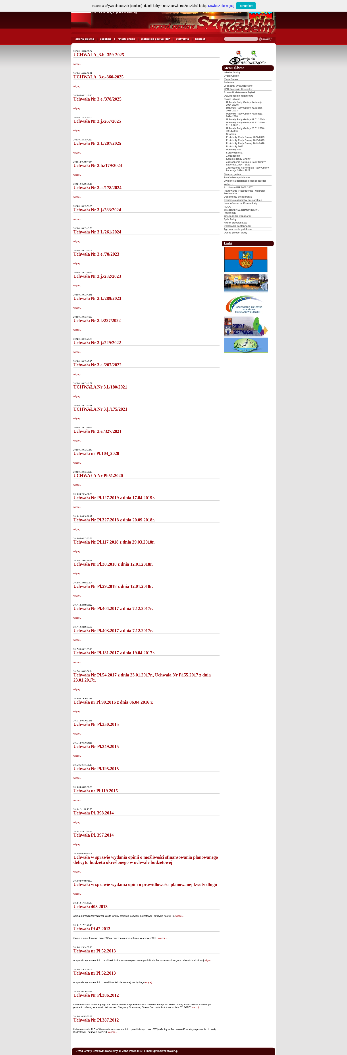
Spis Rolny (230, 219)
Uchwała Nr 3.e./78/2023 (96, 254)
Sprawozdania (234, 152)
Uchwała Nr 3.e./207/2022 (97, 364)
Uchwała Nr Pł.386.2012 (96, 995)
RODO (227, 206)
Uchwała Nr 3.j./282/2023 (97, 276)
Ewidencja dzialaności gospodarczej (245, 180)
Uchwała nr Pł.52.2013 (94, 950)
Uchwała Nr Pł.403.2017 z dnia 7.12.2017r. (113, 630)
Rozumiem (246, 6)
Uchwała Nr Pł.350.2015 (96, 724)
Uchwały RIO (233, 149)
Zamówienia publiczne (237, 177)
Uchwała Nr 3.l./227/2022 (97, 320)
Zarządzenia (233, 155)
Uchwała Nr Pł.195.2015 (96, 768)
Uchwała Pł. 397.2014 (93, 835)
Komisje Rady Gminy (238, 158)
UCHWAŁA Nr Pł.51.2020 (98, 475)
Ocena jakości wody (235, 232)
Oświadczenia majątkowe (238, 95)
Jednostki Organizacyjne (238, 85)
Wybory (228, 184)
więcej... (77, 64)
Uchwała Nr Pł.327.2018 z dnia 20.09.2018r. (114, 519)
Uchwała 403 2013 (90, 906)
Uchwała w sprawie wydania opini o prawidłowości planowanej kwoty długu (145, 884)
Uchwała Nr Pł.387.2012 (96, 1020)
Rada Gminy (231, 79)
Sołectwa (229, 82)
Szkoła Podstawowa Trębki (239, 92)
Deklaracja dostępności (237, 226)
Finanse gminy (232, 174)
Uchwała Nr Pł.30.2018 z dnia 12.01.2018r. (113, 564)
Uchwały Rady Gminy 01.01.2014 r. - (246, 119)
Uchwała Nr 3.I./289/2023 (97, 298)
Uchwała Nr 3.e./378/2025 (97, 99)
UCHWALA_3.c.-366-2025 (98, 76)
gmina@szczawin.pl (165, 1051)
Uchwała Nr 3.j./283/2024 (97, 209)
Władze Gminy (232, 72)
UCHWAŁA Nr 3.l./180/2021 (100, 387)
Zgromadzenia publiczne (238, 229)
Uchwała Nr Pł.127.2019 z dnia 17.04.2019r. (114, 497)
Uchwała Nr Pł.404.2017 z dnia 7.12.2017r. (113, 608)
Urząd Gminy (231, 75)
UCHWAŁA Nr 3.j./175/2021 (100, 409)
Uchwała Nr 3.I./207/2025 (97, 143)
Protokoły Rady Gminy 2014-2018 (245, 143)
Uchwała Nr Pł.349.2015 (96, 746)
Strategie (231, 134)
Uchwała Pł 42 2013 (91, 928)
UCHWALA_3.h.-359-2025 (98, 54)
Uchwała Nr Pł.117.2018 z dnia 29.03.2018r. (114, 542)
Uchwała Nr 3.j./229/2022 (97, 342)
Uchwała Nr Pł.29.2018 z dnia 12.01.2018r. (113, 586)
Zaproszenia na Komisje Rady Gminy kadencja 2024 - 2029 (247, 169)
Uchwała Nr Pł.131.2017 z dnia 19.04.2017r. (114, 652)
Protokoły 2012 (234, 146)
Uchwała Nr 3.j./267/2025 (97, 121)
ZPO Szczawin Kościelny (238, 89)
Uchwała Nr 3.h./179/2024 (97, 165)
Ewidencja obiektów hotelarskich (243, 200)
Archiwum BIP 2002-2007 (238, 187)
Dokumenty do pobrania (238, 196)
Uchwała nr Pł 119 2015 (95, 790)
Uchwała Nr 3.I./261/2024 (97, 231)
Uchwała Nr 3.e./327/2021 (97, 431)
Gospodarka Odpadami (237, 216)
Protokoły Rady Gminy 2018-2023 (245, 140)
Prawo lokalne (232, 99)
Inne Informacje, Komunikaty (240, 203)
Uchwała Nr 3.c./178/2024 (97, 187)
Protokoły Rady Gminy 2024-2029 (245, 137)
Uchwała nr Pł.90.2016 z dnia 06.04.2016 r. (113, 702)
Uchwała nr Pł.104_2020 (96, 453)
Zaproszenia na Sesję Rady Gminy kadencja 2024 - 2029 (246, 163)
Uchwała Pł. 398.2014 (93, 812)
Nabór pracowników (235, 222)
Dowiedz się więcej (221, 6)
